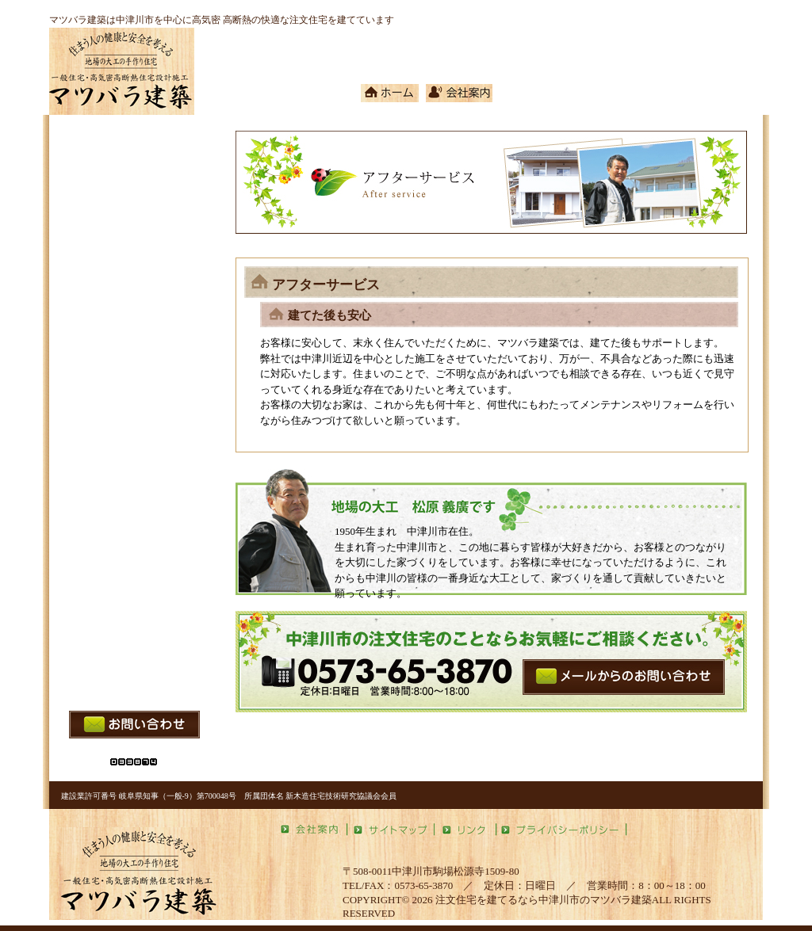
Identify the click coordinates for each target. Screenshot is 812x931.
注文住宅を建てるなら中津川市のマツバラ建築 (543, 900)
